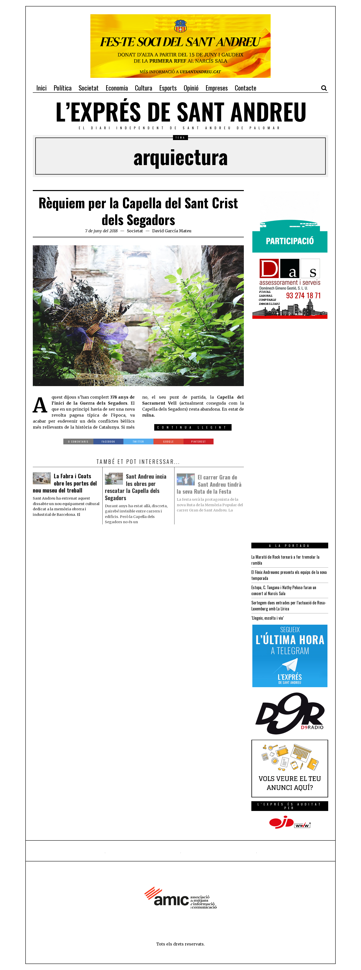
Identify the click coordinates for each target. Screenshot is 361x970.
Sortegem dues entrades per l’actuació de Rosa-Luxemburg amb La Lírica (288, 606)
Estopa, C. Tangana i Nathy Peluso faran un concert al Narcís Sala (283, 590)
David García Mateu (172, 230)
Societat (135, 230)
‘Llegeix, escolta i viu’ (267, 618)
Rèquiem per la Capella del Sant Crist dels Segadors (138, 211)
